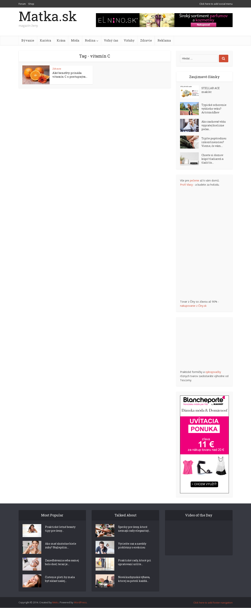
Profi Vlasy (186, 184)
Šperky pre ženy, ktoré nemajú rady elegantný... (134, 535)
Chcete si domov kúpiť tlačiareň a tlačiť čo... (212, 158)
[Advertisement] (208, 243)
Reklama (164, 40)
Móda (75, 40)
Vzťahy (129, 40)
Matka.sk (48, 16)
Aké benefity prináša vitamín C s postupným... (69, 74)
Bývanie (27, 40)
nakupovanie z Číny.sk (193, 305)
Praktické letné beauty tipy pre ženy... (60, 535)
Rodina (90, 40)
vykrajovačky (213, 372)
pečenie (194, 180)
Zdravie (146, 40)
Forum (22, 3)
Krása (61, 40)
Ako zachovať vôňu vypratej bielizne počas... (213, 125)
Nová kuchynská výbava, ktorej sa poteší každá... (134, 585)
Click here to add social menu (216, 3)
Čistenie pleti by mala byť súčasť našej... (60, 585)
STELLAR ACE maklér (210, 90)
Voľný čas (111, 40)
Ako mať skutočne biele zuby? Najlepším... (60, 552)
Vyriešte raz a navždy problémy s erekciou (132, 552)
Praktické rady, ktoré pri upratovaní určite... (134, 569)
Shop (31, 3)
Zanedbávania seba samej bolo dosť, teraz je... (62, 569)
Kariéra (45, 40)
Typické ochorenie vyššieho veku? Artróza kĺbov (213, 108)
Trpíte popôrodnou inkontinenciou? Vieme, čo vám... (213, 142)
